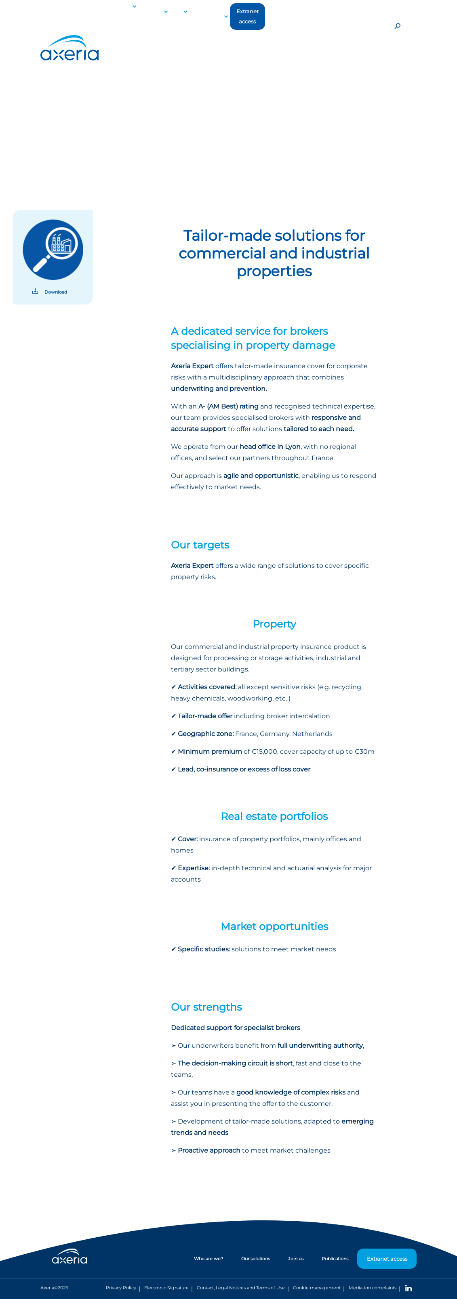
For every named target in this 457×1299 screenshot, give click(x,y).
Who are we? (208, 1258)
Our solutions (78, 107)
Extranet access (247, 16)
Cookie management (317, 1288)
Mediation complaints (372, 1288)
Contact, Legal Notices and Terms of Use (241, 1288)
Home (48, 107)
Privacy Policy (121, 1288)
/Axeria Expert (118, 107)
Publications (205, 16)
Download (55, 292)
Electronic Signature (166, 1288)
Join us (295, 1258)
